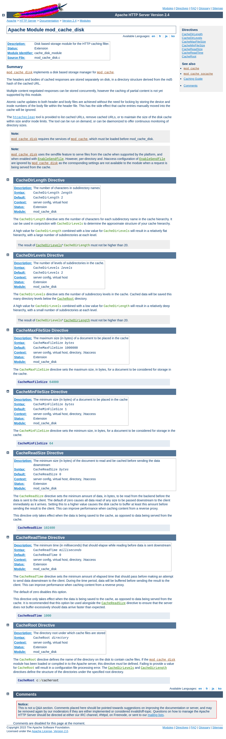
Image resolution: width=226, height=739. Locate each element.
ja (166, 36)
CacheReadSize (192, 49)
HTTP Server (28, 20)
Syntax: (19, 192)
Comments (191, 85)
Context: (20, 202)
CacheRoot (189, 56)
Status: (13, 48)
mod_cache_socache (198, 74)
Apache (11, 20)
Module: (20, 211)
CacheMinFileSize (193, 45)
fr (160, 36)
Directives (182, 8)
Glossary (204, 8)
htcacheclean (24, 117)
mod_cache (105, 72)
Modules (167, 8)
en (153, 36)
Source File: (16, 57)
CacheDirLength (192, 34)
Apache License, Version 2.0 (50, 731)
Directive (56, 180)
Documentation (49, 20)
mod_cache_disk (20, 72)
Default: (20, 197)
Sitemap (217, 8)
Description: (17, 43)
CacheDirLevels (192, 38)
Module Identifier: (20, 53)
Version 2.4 (69, 20)
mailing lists (156, 715)
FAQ (193, 8)
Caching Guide (193, 78)
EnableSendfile (51, 159)
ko (173, 36)
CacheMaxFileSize (194, 41)
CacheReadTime (192, 52)
